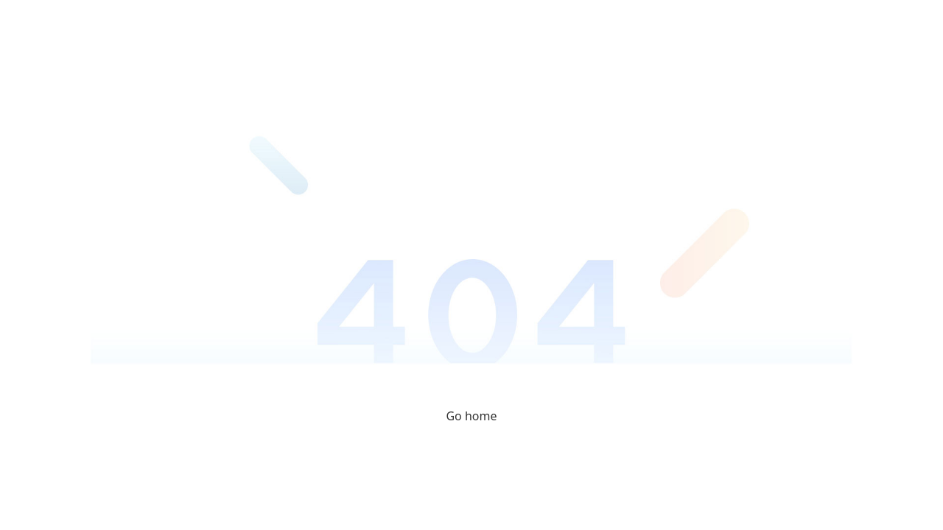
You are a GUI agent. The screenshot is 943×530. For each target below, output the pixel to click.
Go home (471, 416)
